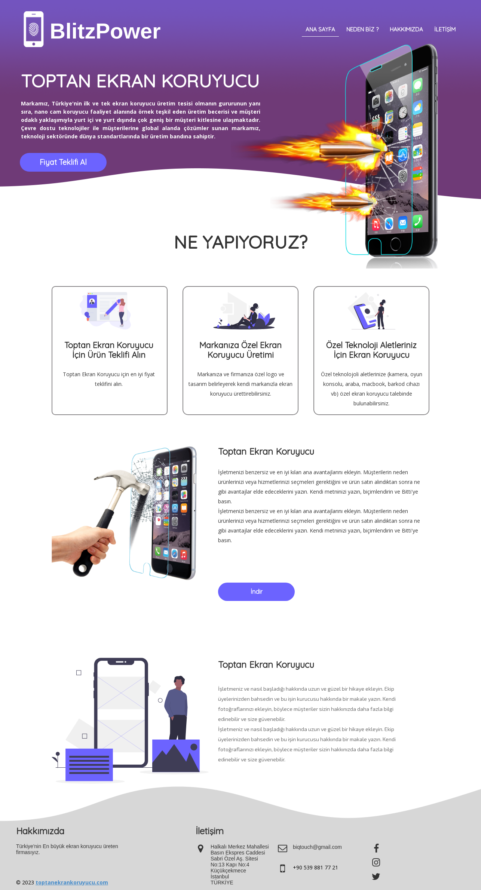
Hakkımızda (406, 29)
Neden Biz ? (362, 29)
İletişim (445, 29)
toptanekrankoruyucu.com (72, 882)
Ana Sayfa (320, 29)
